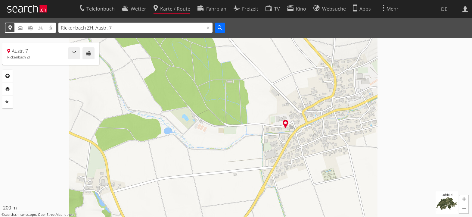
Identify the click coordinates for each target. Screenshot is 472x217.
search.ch (11, 214)
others (69, 214)
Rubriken (7, 76)
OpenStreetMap (50, 214)
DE (444, 9)
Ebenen (7, 89)
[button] (463, 199)
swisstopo (28, 214)
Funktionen (7, 102)
